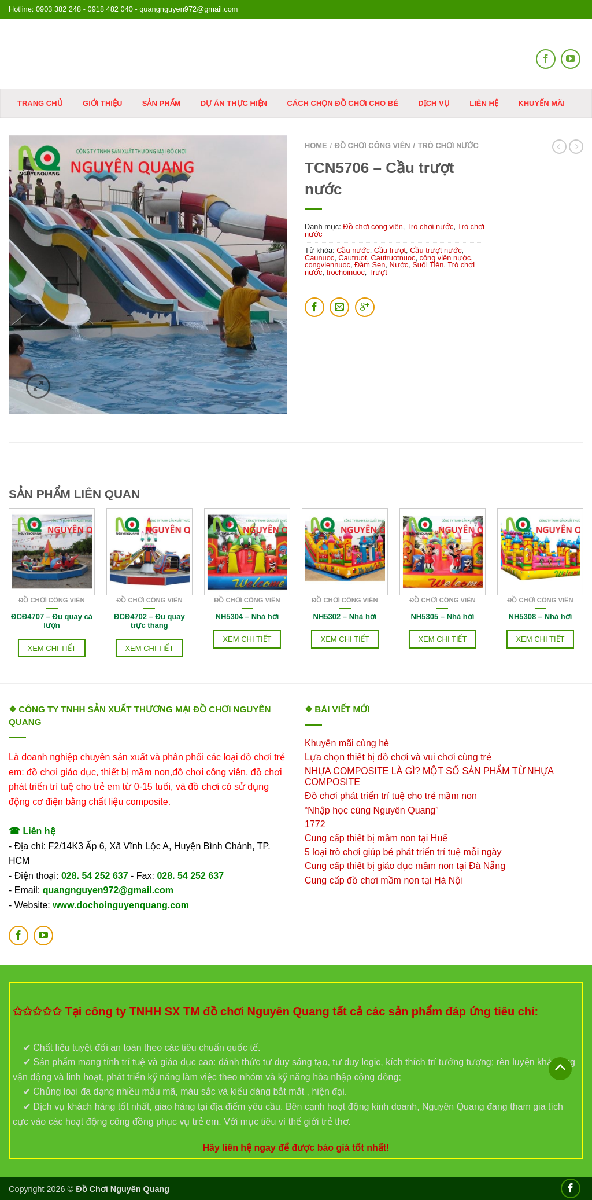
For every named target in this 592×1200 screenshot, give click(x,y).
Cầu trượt (390, 250)
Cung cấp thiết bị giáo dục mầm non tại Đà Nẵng (405, 866)
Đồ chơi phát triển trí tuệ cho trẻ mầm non (391, 796)
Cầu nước (352, 250)
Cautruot (352, 257)
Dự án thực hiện (234, 103)
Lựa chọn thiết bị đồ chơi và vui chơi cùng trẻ (398, 757)
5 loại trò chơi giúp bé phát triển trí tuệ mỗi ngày (403, 852)
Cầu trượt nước (435, 250)
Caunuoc (319, 257)
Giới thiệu (102, 103)
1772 (315, 824)
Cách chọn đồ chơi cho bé (342, 103)
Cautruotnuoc (393, 257)
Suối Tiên (427, 264)
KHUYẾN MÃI (541, 103)
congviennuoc (327, 264)
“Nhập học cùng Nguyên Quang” (372, 810)
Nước (398, 264)
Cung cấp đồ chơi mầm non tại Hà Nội (384, 880)
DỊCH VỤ (433, 103)
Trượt (378, 272)
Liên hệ (483, 103)
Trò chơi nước (448, 145)
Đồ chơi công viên (372, 145)
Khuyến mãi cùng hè (347, 743)
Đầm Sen (369, 264)
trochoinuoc (346, 272)
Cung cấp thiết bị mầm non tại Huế (376, 838)
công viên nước (445, 257)
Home (316, 145)
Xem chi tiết (51, 648)
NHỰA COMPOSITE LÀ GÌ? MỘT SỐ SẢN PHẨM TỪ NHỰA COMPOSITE (429, 776)
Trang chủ (40, 103)
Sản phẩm (161, 103)
